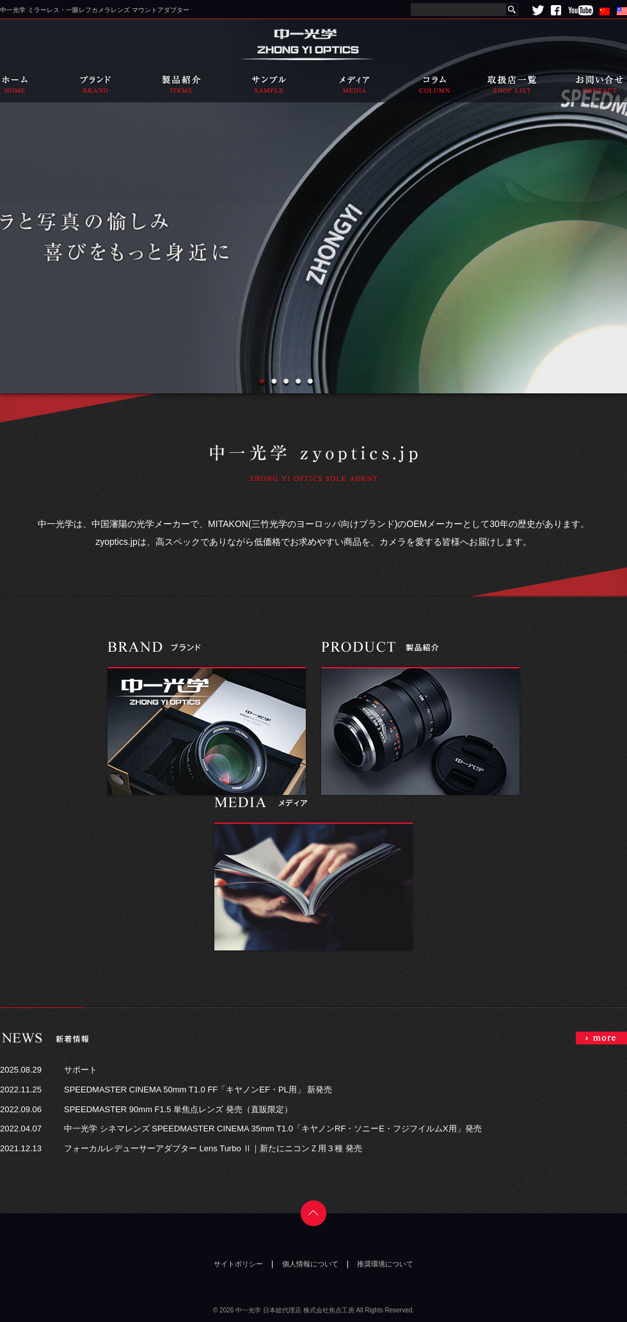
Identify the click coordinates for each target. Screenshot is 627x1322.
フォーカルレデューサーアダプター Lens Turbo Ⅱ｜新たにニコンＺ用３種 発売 (213, 1148)
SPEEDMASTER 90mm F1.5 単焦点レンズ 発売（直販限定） (178, 1109)
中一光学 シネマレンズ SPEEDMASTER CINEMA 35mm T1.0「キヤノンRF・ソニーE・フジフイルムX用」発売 (273, 1128)
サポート (80, 1069)
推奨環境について (385, 1264)
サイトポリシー (238, 1264)
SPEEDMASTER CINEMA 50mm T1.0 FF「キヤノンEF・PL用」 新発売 (198, 1089)
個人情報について (310, 1264)
